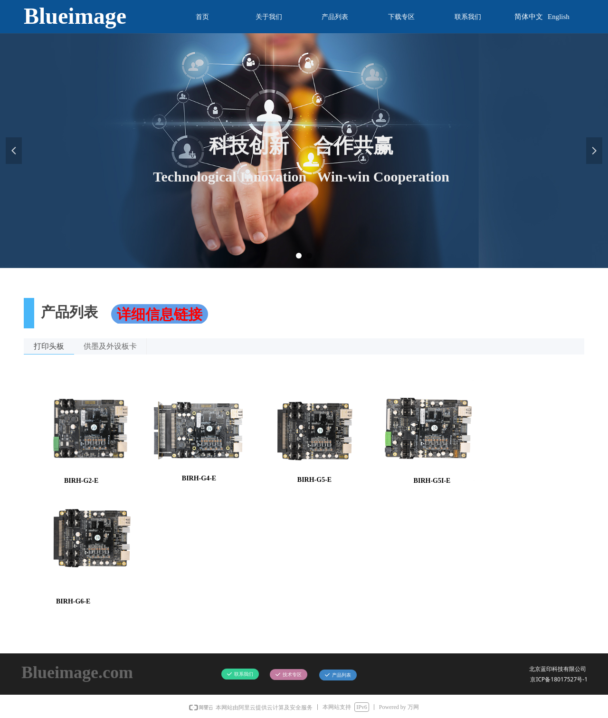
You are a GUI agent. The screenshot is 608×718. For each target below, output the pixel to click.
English (559, 16)
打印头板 (49, 346)
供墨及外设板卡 (110, 346)
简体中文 (528, 16)
